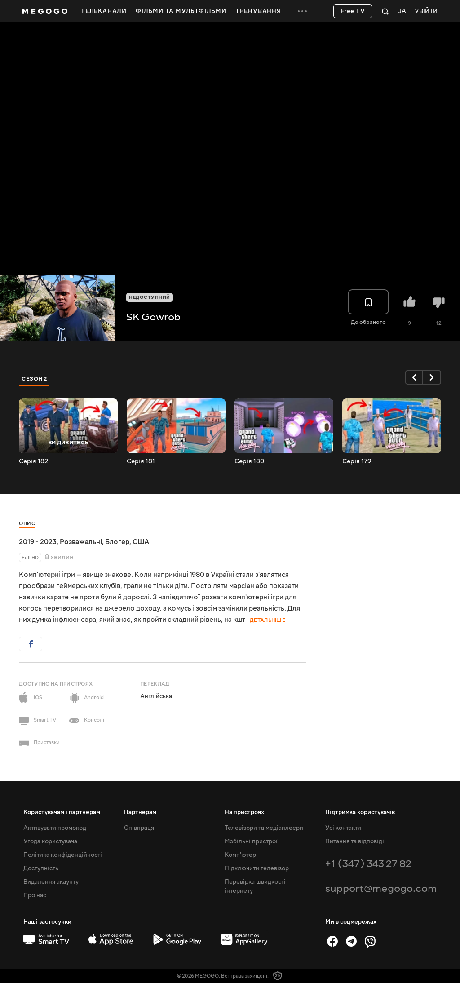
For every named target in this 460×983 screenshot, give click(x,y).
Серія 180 (249, 461)
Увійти (426, 11)
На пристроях (244, 812)
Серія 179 (357, 461)
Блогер (117, 541)
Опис (27, 523)
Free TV (353, 11)
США (141, 541)
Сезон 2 (34, 378)
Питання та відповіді (354, 841)
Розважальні (81, 541)
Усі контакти (343, 828)
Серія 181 (141, 461)
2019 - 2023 (38, 541)
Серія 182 (33, 461)
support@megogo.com (381, 888)
